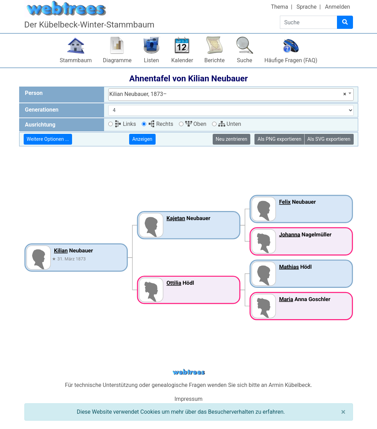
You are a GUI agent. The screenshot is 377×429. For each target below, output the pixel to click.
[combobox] (231, 94)
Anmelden (337, 6)
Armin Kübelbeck (290, 385)
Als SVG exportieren (329, 139)
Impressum (188, 399)
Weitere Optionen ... (48, 139)
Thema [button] (279, 6)
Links (125, 124)
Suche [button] (244, 60)
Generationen (42, 109)
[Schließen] (343, 412)
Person (34, 93)
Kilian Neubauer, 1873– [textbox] (227, 94)
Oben (195, 124)
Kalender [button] (182, 60)
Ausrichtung (40, 124)
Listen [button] (151, 60)
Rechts (160, 124)
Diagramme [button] (117, 60)
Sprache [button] (307, 6)
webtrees (188, 372)
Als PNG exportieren (279, 139)
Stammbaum (76, 60)
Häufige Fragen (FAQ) (291, 60)
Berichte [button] (214, 60)
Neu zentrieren (232, 139)
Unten (229, 124)
